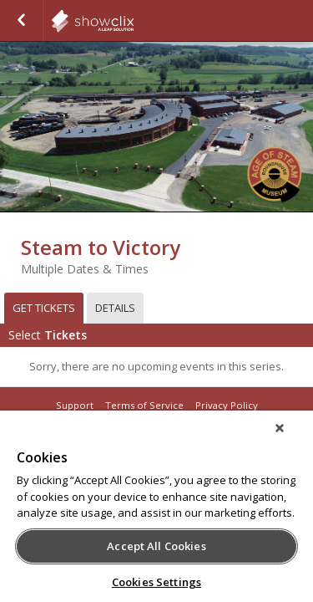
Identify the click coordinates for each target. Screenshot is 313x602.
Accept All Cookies (156, 546)
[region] (156, 511)
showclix (133, 20)
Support (74, 405)
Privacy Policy (226, 405)
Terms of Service (144, 405)
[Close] (291, 439)
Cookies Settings (156, 581)
